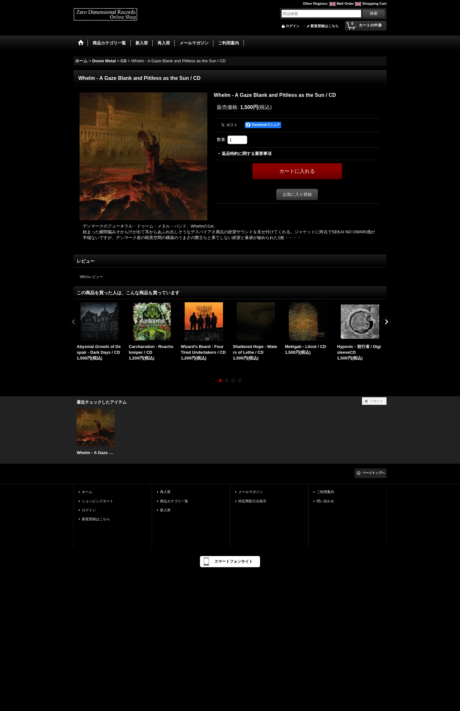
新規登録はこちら (324, 26)
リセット (376, 401)
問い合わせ (325, 501)
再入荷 (165, 492)
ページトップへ (374, 473)
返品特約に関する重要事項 (247, 153)
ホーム (87, 492)
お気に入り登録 (297, 194)
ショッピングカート (97, 501)
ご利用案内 (325, 492)
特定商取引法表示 (252, 501)
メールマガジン (250, 492)
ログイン (293, 26)
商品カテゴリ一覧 (174, 501)
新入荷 (165, 510)
